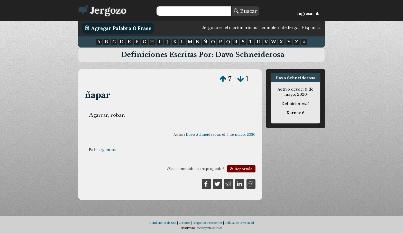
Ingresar (308, 13)
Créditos (184, 223)
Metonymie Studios (209, 228)
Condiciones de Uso (162, 223)
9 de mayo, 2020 (240, 135)
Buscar (245, 11)
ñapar (98, 95)
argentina (107, 150)
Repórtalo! (241, 169)
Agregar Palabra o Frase (118, 28)
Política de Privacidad (239, 223)
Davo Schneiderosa (203, 135)
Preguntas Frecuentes (207, 223)
